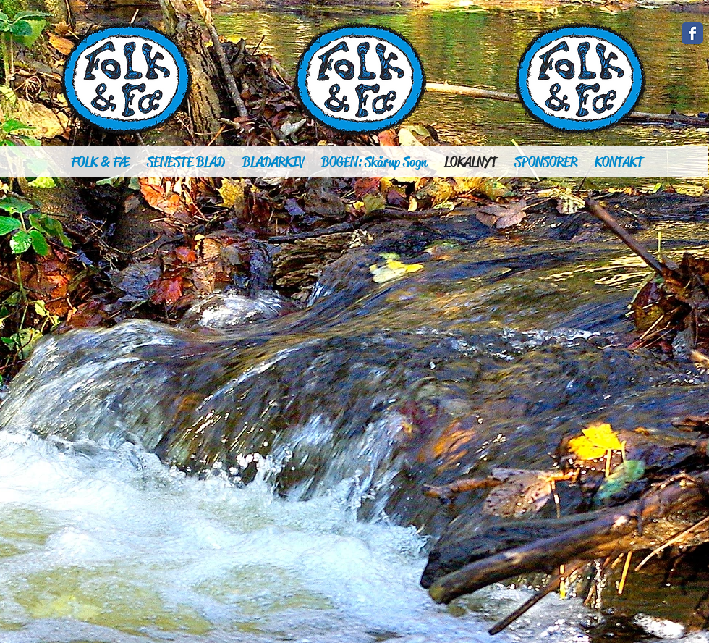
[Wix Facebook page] (692, 33)
